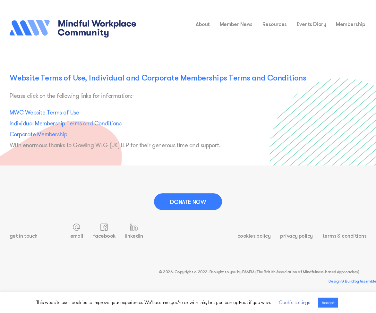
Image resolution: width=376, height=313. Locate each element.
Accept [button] (328, 302)
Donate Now (188, 201)
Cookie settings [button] (294, 302)
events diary (311, 24)
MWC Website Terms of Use (44, 112)
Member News (236, 24)
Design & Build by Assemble (352, 280)
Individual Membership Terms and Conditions (65, 123)
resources (274, 24)
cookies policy (253, 235)
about (202, 24)
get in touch (24, 235)
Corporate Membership (38, 134)
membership (350, 24)
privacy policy (296, 235)
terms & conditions (344, 235)
